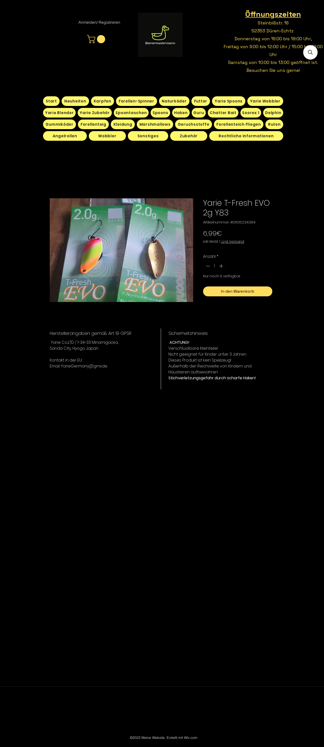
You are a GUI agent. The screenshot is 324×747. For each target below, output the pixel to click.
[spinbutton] (214, 266)
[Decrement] (207, 266)
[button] (97, 39)
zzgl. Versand (232, 241)
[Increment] (221, 266)
